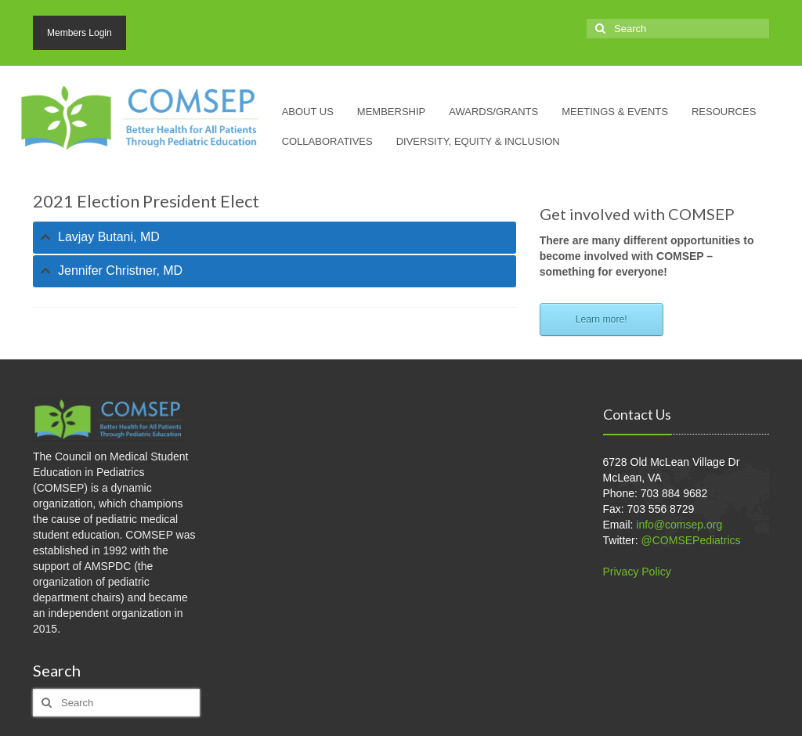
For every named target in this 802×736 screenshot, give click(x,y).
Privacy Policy (637, 571)
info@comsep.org (679, 524)
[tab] (274, 238)
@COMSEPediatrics (691, 540)
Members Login (79, 32)
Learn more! (601, 319)
